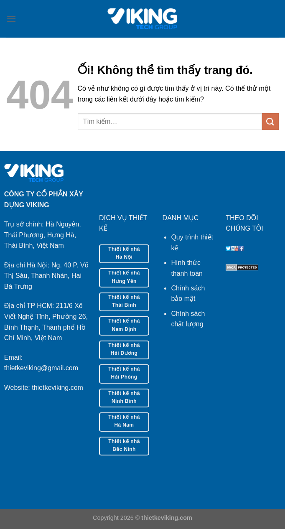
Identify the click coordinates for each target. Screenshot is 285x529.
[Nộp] (270, 121)
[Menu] (11, 18)
